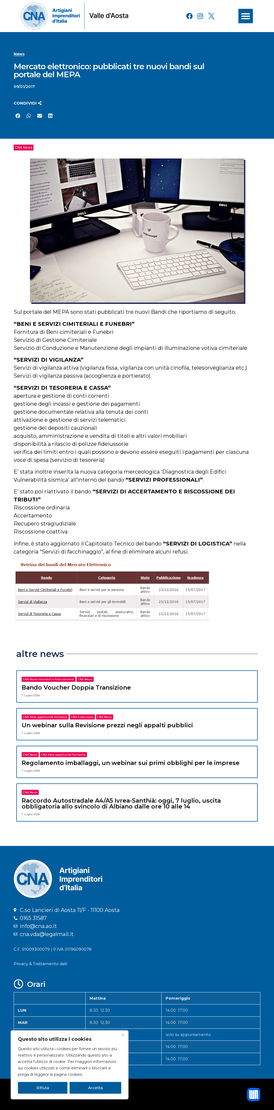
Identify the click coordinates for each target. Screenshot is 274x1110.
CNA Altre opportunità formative (45, 717)
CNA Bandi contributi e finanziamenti (48, 679)
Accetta (95, 1087)
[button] (245, 16)
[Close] (123, 1035)
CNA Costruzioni (82, 717)
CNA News (23, 147)
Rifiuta (42, 1087)
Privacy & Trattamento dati (40, 963)
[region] (69, 1064)
